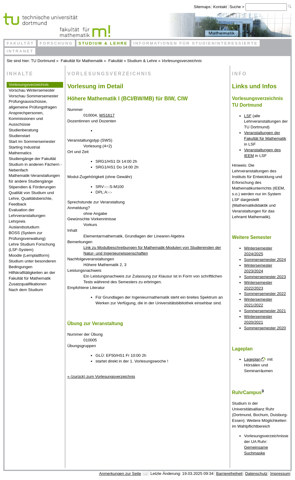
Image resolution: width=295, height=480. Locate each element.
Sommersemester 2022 (265, 293)
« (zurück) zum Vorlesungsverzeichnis (101, 376)
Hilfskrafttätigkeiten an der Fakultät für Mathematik (32, 275)
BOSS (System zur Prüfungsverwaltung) (27, 236)
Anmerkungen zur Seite (120, 473)
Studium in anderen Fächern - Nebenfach (35, 167)
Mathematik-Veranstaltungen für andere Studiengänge (34, 178)
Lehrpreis (17, 221)
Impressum (280, 473)
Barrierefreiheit (229, 473)
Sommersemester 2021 (265, 311)
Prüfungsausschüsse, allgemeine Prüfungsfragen (33, 104)
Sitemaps (202, 7)
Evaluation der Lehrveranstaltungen (27, 213)
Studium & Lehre (103, 43)
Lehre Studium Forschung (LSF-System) (32, 247)
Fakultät (20, 43)
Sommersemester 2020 (265, 328)
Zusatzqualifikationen (27, 284)
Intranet (20, 51)
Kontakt (220, 7)
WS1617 (106, 115)
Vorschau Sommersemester (33, 96)
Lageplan (252, 359)
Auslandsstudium (24, 227)
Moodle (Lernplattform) (29, 255)
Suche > (237, 7)
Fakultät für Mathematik (82, 60)
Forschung (56, 43)
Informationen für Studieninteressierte (195, 43)
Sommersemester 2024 (265, 259)
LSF (247, 116)
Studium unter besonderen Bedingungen (32, 264)
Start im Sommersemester (32, 141)
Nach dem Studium (26, 289)
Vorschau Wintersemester (32, 90)
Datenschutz (256, 473)
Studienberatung (23, 130)
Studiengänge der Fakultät (32, 158)
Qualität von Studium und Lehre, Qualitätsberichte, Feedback (31, 198)
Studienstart (19, 135)
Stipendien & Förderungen (32, 187)
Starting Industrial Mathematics (24, 150)
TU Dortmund (43, 60)
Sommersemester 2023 (265, 277)
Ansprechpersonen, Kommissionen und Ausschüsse (26, 119)
